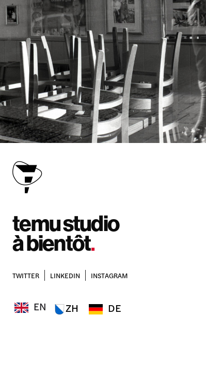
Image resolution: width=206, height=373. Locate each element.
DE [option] (114, 307)
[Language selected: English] (69, 305)
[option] (65, 308)
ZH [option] (72, 307)
